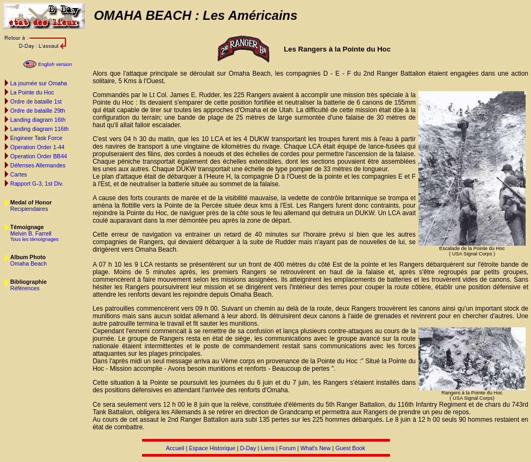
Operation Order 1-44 (37, 147)
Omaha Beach (28, 263)
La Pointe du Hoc (32, 92)
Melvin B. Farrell (30, 233)
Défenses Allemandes (37, 165)
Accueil (175, 448)
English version (55, 64)
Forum (287, 448)
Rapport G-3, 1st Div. (36, 183)
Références (25, 288)
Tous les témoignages (34, 239)
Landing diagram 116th (39, 129)
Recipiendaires (29, 209)
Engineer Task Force (36, 138)
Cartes (18, 174)
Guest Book (350, 448)
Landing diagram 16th (37, 119)
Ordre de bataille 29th (37, 110)
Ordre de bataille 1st (36, 101)
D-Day (248, 448)
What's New (315, 448)
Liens (267, 448)
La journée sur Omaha (38, 83)
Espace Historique (212, 448)
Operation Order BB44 (38, 156)
